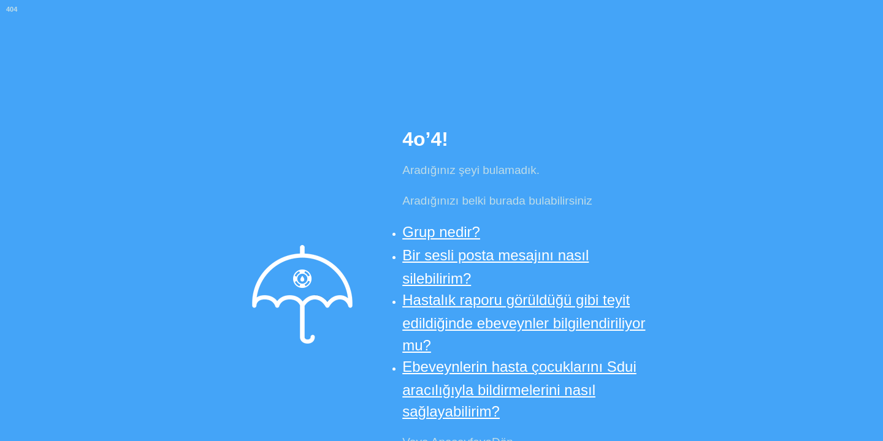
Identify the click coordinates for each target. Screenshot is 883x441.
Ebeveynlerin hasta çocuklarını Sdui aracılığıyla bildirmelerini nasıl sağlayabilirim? (519, 389)
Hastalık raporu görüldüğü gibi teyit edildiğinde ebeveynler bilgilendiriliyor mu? (523, 322)
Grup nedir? (441, 232)
